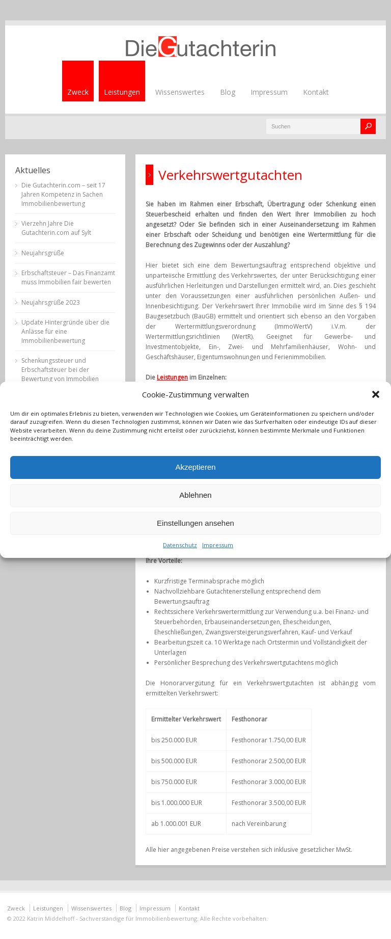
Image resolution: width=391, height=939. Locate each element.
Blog (227, 92)
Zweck (78, 92)
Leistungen (122, 92)
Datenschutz (180, 545)
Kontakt (316, 92)
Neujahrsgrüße (42, 253)
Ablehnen (195, 495)
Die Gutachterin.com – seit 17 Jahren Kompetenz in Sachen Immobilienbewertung (63, 194)
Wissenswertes (180, 92)
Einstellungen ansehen (195, 523)
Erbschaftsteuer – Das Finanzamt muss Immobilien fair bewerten (68, 277)
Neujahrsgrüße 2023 (50, 302)
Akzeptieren (195, 467)
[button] (376, 394)
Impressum (217, 545)
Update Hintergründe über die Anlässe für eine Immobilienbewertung (65, 331)
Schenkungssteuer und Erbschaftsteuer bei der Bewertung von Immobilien (60, 369)
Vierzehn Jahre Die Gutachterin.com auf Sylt (56, 228)
